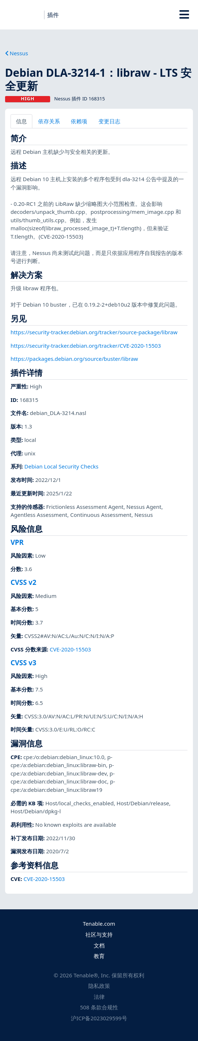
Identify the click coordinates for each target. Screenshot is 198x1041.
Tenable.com (99, 923)
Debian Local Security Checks (61, 466)
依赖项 (79, 121)
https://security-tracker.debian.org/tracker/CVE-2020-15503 (86, 345)
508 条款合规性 (99, 1007)
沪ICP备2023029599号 (99, 1018)
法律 (99, 996)
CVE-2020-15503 (70, 649)
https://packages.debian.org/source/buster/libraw (74, 358)
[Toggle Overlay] (184, 15)
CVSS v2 (23, 582)
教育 (99, 956)
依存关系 (49, 121)
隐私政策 (99, 985)
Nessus (16, 53)
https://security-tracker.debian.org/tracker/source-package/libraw (94, 332)
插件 (53, 15)
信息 (21, 121)
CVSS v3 (23, 662)
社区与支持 (99, 934)
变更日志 (109, 121)
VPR (17, 542)
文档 (99, 945)
